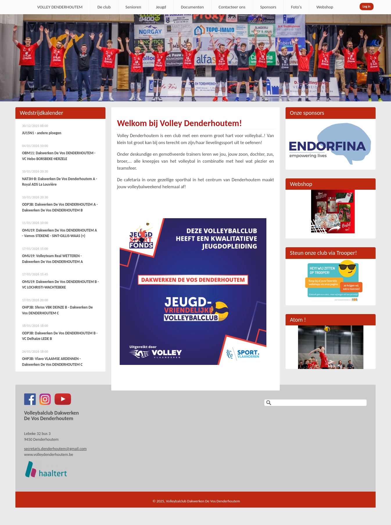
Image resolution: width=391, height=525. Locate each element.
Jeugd (161, 7)
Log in (366, 6)
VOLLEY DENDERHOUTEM (59, 7)
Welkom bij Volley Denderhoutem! (179, 123)
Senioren (133, 7)
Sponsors (268, 7)
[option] (195, 57)
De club (104, 7)
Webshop (324, 7)
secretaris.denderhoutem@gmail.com (55, 448)
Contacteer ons (232, 7)
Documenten (192, 7)
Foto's (296, 7)
